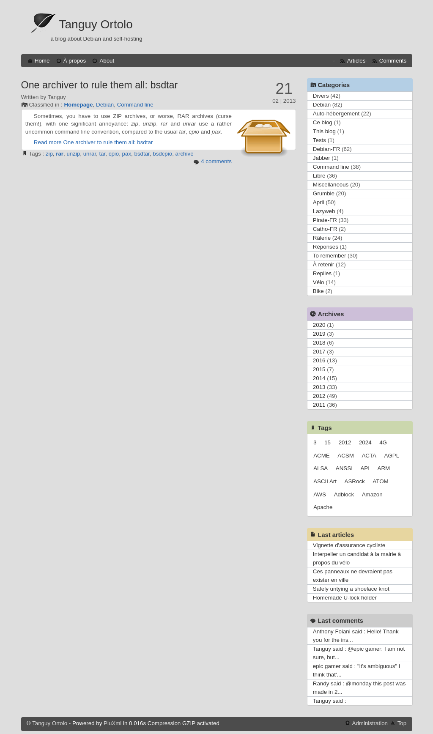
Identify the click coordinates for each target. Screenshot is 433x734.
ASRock (355, 481)
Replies (322, 273)
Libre (319, 176)
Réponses (325, 247)
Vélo (318, 282)
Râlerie (322, 238)
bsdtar (142, 154)
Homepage (78, 104)
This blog (324, 131)
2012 (319, 396)
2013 (319, 387)
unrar (89, 154)
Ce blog (322, 122)
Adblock (344, 494)
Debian (105, 104)
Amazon (372, 494)
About (106, 61)
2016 (319, 360)
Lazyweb (324, 211)
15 (327, 442)
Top (402, 723)
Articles (356, 61)
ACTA (369, 455)
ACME (321, 455)
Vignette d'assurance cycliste (349, 545)
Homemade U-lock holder (345, 597)
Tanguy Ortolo (96, 24)
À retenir (323, 264)
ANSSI (344, 468)
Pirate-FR (325, 220)
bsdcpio (162, 154)
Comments (392, 61)
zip (49, 154)
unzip (73, 154)
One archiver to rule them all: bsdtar (99, 84)
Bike (318, 291)
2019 (319, 334)
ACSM (345, 455)
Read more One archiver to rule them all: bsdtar (93, 142)
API (364, 468)
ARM (384, 468)
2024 (365, 442)
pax (127, 154)
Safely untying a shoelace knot (351, 589)
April (318, 202)
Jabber (321, 158)
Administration (370, 723)
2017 (319, 351)
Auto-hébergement (336, 113)
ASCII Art (325, 481)
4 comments (216, 161)
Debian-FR (326, 149)
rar (59, 154)
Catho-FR (325, 229)
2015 (319, 369)
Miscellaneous (330, 184)
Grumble (323, 193)
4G (383, 442)
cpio (114, 154)
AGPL (392, 455)
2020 (319, 325)
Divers (321, 96)
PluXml (112, 723)
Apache (322, 507)
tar (102, 154)
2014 (319, 378)
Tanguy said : (329, 701)
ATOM (380, 481)
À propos (74, 61)
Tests (319, 140)
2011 (319, 405)
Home (42, 61)
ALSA (320, 468)
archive (184, 154)
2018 (319, 343)
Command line (135, 104)
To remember (329, 255)
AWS (319, 494)
